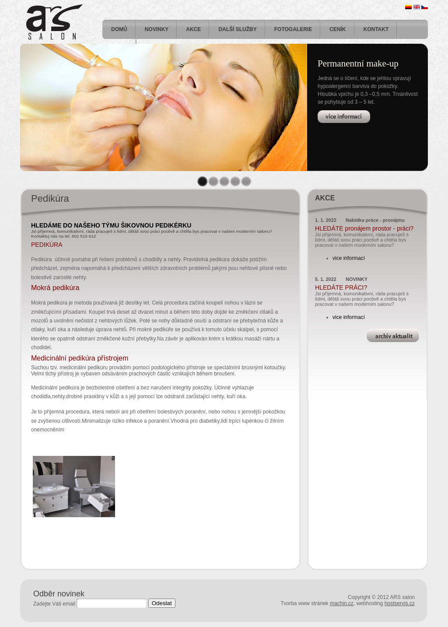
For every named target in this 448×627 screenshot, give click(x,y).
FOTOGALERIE (293, 29)
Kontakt (376, 29)
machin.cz (342, 603)
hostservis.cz (400, 603)
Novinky (157, 29)
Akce (193, 29)
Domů (119, 29)
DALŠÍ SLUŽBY (237, 29)
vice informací (348, 258)
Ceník (337, 29)
